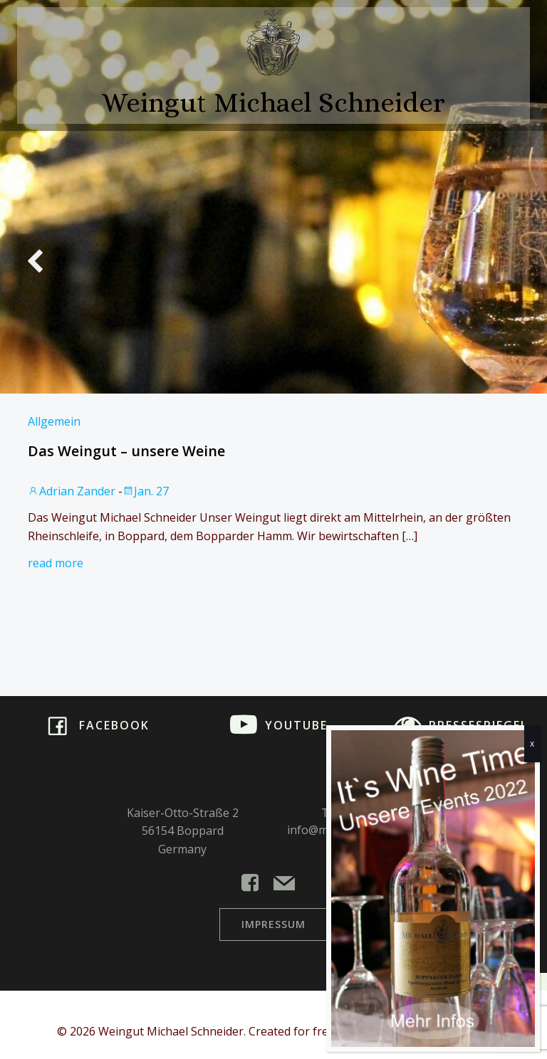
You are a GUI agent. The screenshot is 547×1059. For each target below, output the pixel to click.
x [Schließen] (532, 743)
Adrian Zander (71, 491)
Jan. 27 (146, 491)
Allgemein (54, 421)
